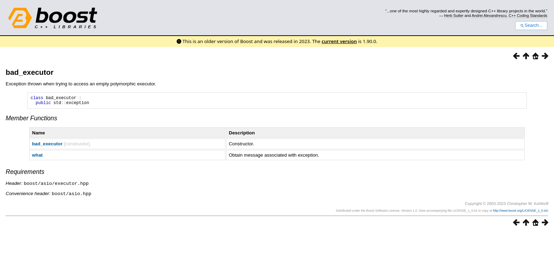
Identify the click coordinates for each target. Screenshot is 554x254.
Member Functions (31, 120)
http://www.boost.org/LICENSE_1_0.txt (520, 212)
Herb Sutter (454, 15)
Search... (531, 25)
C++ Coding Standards (528, 15)
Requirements (25, 173)
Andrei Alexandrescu (489, 15)
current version (339, 41)
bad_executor (29, 72)
